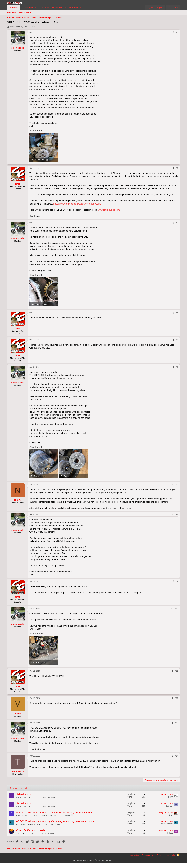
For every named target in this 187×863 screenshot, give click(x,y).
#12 (176, 698)
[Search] (173, 7)
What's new (27, 7)
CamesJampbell (22, 824)
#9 (177, 581)
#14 (176, 756)
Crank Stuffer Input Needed (31, 830)
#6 (177, 367)
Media (43, 7)
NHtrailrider (168, 806)
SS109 (18, 833)
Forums (13, 7)
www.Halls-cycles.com (109, 210)
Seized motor (23, 794)
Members (73, 7)
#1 (177, 32)
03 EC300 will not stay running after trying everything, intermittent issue (55, 821)
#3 (177, 223)
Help (173, 855)
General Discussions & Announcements (54, 815)
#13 (176, 723)
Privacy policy (163, 855)
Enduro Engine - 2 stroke (45, 797)
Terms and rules (148, 855)
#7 (177, 485)
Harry (170, 797)
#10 (176, 609)
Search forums (25, 12)
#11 (176, 671)
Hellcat (170, 833)
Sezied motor (23, 803)
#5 (177, 340)
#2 (177, 168)
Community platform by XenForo (93, 860)
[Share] (173, 32)
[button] (35, 7)
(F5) (171, 815)
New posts (11, 12)
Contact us (134, 855)
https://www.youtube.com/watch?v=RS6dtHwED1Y (78, 203)
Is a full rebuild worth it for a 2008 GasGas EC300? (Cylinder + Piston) (55, 812)
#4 (177, 313)
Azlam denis (21, 815)
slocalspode (15, 27)
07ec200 (19, 797)
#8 (177, 515)
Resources (57, 7)
